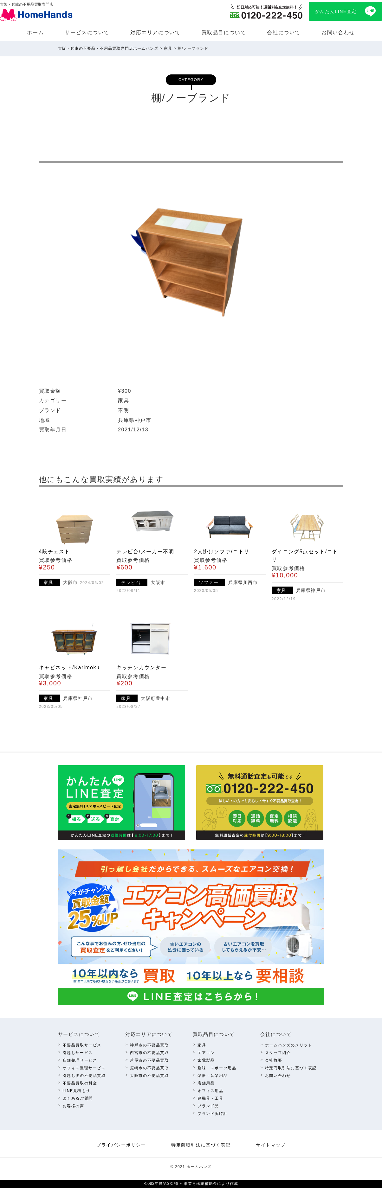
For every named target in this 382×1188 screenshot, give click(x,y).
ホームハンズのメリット (289, 1045)
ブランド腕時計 (212, 1113)
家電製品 (206, 1060)
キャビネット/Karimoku (69, 667)
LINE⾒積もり (76, 1091)
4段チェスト (54, 551)
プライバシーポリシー (121, 1145)
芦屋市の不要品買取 (149, 1060)
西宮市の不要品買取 (149, 1053)
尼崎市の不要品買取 (149, 1068)
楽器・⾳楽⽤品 (212, 1075)
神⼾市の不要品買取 (149, 1045)
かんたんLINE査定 (336, 11)
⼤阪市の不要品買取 (149, 1075)
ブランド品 (208, 1106)
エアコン (206, 1053)
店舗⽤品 (206, 1083)
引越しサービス (78, 1053)
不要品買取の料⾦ (80, 1083)
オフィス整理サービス (84, 1068)
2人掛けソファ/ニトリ (221, 551)
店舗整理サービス (80, 1060)
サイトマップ (271, 1145)
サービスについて (87, 32)
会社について (284, 32)
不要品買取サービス (82, 1045)
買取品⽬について (224, 32)
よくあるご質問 (78, 1098)
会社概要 (273, 1060)
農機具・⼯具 (210, 1098)
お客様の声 (73, 1106)
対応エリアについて (155, 32)
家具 (201, 1045)
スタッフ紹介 (278, 1053)
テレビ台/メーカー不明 (145, 551)
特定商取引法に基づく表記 (291, 1068)
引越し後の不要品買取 (84, 1075)
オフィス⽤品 (210, 1091)
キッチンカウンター (141, 667)
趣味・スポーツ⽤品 (216, 1068)
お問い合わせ (338, 32)
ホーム (35, 32)
